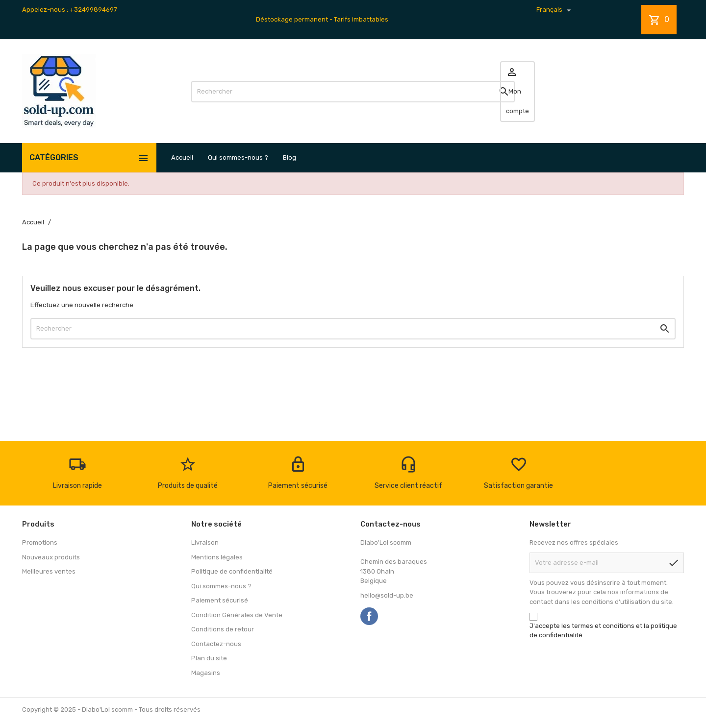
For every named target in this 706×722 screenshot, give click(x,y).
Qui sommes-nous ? (238, 157)
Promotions (39, 542)
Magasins (205, 672)
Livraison (205, 542)
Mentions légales (217, 557)
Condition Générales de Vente (236, 615)
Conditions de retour (222, 629)
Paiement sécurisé (219, 600)
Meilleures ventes (49, 571)
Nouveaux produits (51, 557)
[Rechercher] (353, 91)
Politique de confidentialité (232, 571)
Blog (289, 157)
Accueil (182, 157)
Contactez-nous (216, 644)
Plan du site (209, 658)
